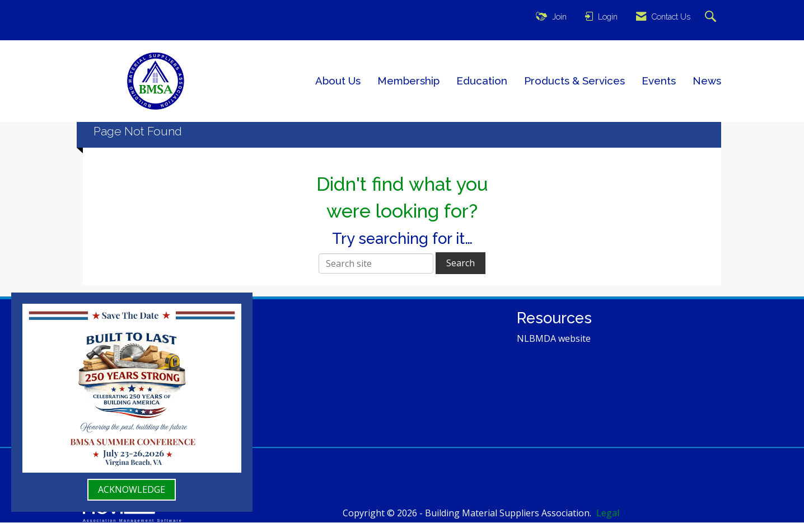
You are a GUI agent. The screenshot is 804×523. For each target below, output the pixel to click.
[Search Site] (712, 17)
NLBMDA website (554, 338)
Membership (408, 80)
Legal (592, 513)
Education (481, 80)
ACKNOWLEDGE (131, 489)
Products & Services (574, 80)
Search (460, 263)
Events (659, 80)
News (707, 80)
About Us (338, 80)
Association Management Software (133, 511)
